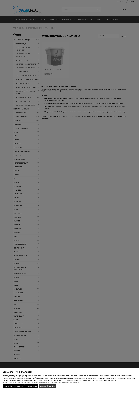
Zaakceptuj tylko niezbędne (14, 386)
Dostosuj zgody (32, 386)
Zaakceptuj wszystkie (47, 386)
